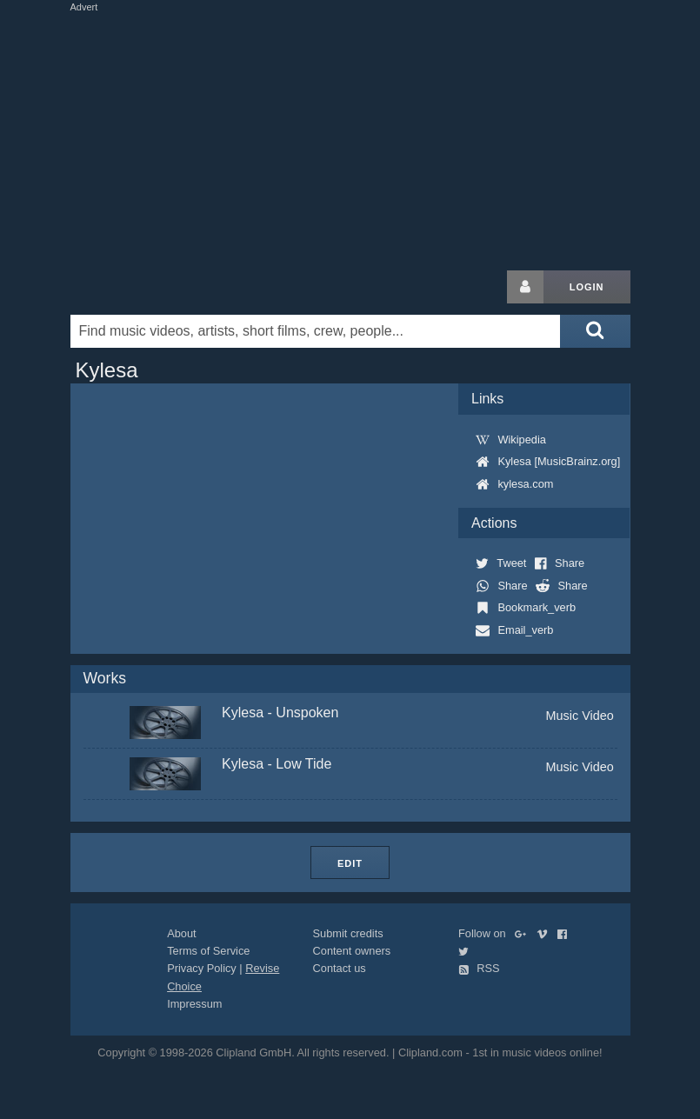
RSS (479, 968)
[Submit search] (595, 331)
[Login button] (525, 286)
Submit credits (348, 933)
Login (587, 287)
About (181, 933)
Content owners (352, 950)
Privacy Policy (202, 968)
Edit (350, 863)
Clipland (161, 286)
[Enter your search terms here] (315, 331)
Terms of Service (208, 950)
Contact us (339, 968)
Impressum (194, 1003)
